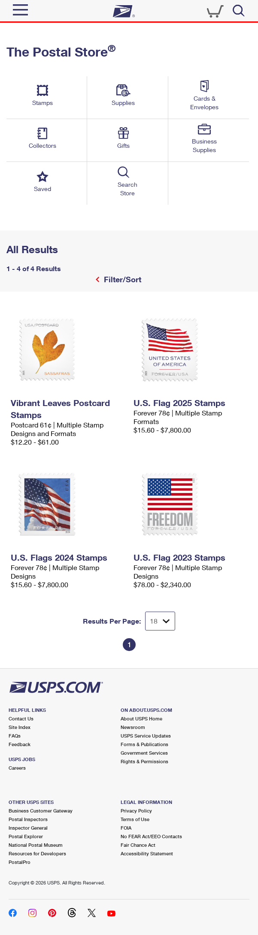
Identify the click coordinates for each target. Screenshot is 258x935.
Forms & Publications (144, 744)
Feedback (19, 744)
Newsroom (133, 727)
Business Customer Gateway (41, 810)
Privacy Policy (136, 810)
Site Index (19, 727)
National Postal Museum (36, 845)
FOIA (126, 827)
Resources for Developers (37, 853)
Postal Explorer (26, 836)
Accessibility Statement (147, 853)
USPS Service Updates (146, 735)
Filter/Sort (121, 279)
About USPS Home (141, 718)
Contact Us (21, 718)
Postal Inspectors (28, 819)
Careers (17, 768)
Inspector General (28, 827)
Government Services (144, 753)
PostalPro (19, 862)
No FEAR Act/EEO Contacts (151, 836)
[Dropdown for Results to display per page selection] (160, 621)
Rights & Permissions (144, 761)
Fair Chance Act (138, 845)
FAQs (15, 735)
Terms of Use (135, 819)
